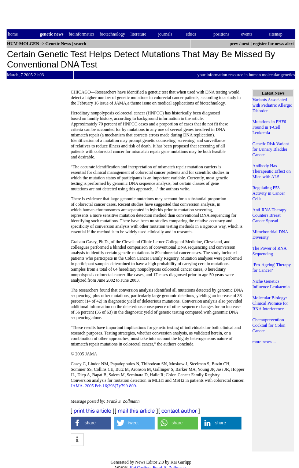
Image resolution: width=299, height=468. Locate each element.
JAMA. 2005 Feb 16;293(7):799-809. (104, 385)
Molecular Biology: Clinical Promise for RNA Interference (270, 303)
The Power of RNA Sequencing (269, 251)
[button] (91, 423)
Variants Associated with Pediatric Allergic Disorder (272, 105)
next (245, 43)
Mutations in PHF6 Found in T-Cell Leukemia (269, 127)
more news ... (264, 341)
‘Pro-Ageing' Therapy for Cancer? (271, 267)
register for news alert (274, 43)
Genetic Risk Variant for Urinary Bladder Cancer (270, 149)
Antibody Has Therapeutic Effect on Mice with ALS (271, 171)
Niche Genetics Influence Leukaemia (271, 284)
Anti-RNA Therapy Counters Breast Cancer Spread (269, 215)
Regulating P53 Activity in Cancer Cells (268, 193)
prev (234, 43)
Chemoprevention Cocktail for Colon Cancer (268, 325)
